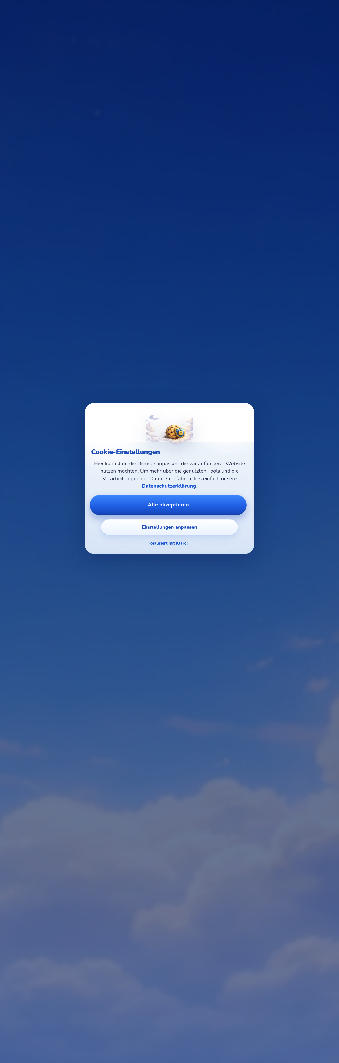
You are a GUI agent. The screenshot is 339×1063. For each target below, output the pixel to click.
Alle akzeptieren (168, 504)
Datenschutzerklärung (169, 486)
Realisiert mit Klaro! (168, 543)
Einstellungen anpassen (169, 527)
